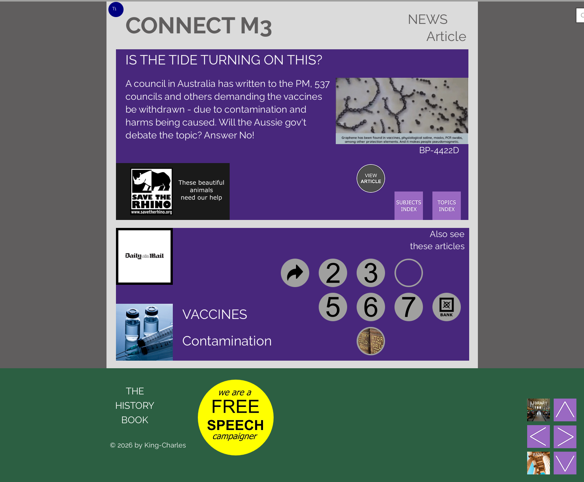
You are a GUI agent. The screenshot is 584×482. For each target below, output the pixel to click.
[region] (371, 178)
